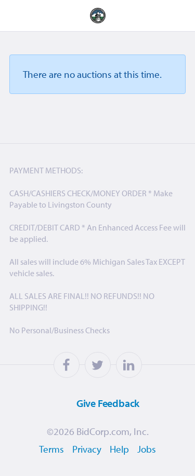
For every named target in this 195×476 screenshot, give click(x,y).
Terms (51, 449)
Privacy (86, 449)
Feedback (94, 403)
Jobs (146, 449)
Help (119, 449)
